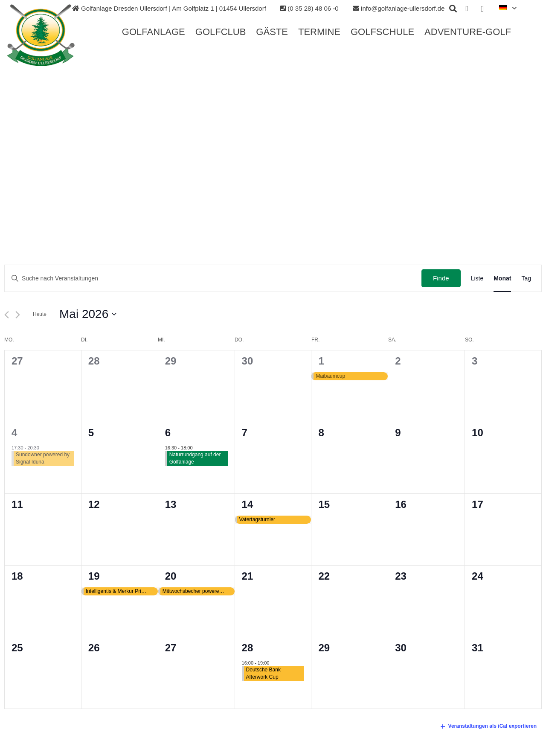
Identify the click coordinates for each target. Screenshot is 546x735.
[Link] (41, 35)
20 (171, 576)
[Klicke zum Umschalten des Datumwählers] (87, 314)
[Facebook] (467, 8)
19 (94, 576)
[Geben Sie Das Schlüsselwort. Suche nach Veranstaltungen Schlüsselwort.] (213, 278)
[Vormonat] (6, 315)
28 (247, 647)
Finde (441, 278)
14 (247, 504)
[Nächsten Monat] (17, 315)
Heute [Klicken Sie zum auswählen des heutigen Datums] (39, 314)
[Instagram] (482, 8)
